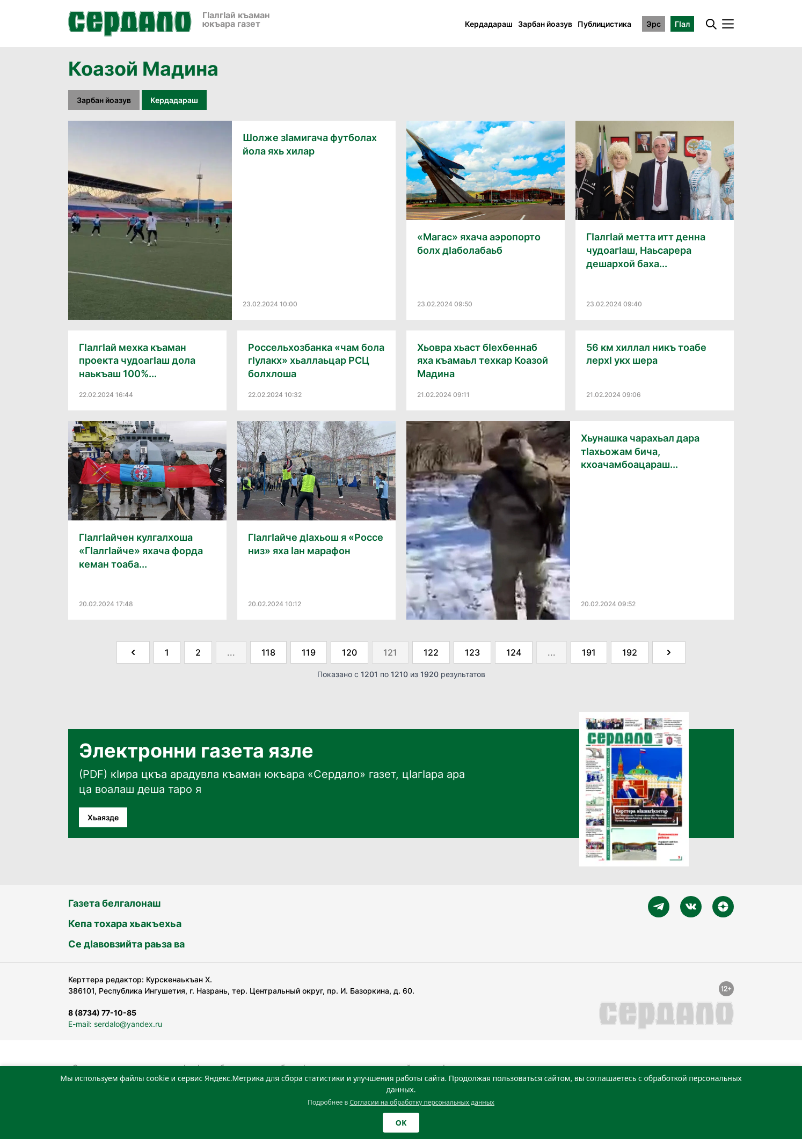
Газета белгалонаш (114, 903)
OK (401, 1123)
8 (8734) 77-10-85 (102, 1012)
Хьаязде (103, 817)
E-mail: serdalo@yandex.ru (115, 1023)
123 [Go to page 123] (472, 652)
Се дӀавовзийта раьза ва (126, 944)
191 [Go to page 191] (589, 652)
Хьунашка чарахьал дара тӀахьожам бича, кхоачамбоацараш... (640, 451)
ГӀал (682, 23)
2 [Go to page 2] (198, 652)
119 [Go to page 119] (309, 652)
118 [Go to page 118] (268, 652)
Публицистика (604, 23)
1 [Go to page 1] (167, 652)
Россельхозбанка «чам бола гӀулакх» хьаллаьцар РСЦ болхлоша (316, 361)
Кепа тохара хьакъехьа (124, 923)
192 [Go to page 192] (629, 652)
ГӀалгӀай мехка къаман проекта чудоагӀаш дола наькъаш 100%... (137, 361)
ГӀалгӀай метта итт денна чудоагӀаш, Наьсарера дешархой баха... (645, 250)
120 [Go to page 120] (349, 652)
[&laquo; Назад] (133, 652)
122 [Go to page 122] (431, 652)
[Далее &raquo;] (669, 652)
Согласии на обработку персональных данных (421, 1102)
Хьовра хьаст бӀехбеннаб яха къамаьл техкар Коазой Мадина (482, 361)
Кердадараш (489, 23)
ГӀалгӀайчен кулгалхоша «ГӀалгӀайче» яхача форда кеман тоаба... (141, 551)
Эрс (653, 23)
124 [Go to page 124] (513, 652)
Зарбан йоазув (545, 23)
